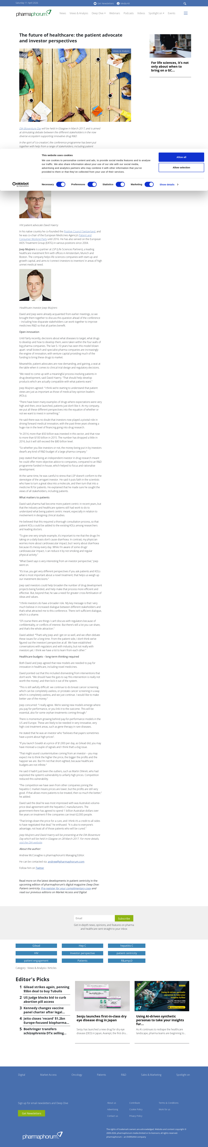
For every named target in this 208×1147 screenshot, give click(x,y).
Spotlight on (183, 1074)
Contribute (134, 1102)
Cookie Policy (135, 1109)
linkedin (25, 1121)
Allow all (181, 8)
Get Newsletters (31, 1113)
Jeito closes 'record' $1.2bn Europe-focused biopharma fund (45, 1022)
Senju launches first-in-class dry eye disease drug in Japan (101, 1018)
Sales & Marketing (151, 1074)
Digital (21, 1074)
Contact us (112, 1115)
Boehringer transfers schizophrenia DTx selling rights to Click (44, 1033)
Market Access (48, 1074)
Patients (101, 1074)
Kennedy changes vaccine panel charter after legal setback (44, 1012)
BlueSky (30, 1121)
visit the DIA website (30, 842)
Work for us (164, 1109)
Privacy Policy (135, 1115)
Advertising (112, 1109)
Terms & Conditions (169, 1102)
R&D (123, 1074)
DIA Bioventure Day (30, 128)
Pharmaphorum (42, 1135)
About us (111, 1102)
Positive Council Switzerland (79, 231)
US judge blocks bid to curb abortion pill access (45, 999)
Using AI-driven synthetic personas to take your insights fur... (160, 1020)
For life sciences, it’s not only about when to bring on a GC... (170, 66)
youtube (20, 1121)
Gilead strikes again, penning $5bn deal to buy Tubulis (46, 989)
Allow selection (181, 19)
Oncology (77, 1074)
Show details (167, 36)
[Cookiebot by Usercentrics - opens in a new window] (21, 36)
